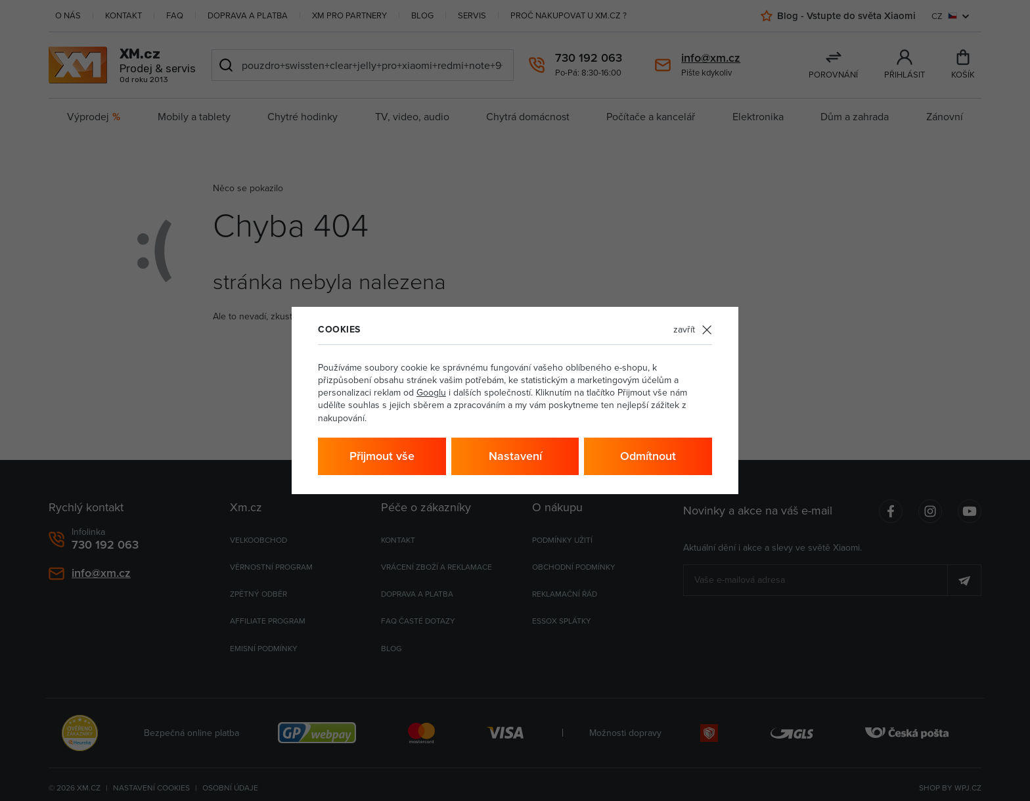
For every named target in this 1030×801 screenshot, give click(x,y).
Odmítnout (648, 455)
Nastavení (515, 455)
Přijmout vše (381, 455)
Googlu (431, 392)
